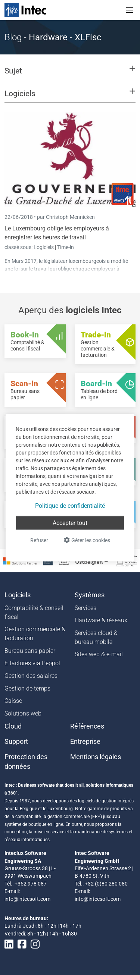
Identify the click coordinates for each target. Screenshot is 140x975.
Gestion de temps (27, 688)
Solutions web (22, 713)
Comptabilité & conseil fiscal (33, 612)
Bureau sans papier (29, 650)
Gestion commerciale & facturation (34, 634)
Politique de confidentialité (70, 505)
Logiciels (44, 247)
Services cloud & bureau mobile (96, 637)
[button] (70, 74)
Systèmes (90, 595)
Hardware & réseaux (101, 620)
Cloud (13, 726)
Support (16, 741)
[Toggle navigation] (130, 10)
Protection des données (25, 761)
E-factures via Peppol (32, 663)
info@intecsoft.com (27, 899)
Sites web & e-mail (99, 654)
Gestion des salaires (30, 675)
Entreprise (85, 741)
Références (87, 726)
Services (85, 607)
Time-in (65, 247)
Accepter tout (70, 522)
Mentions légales (95, 757)
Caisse (13, 700)
